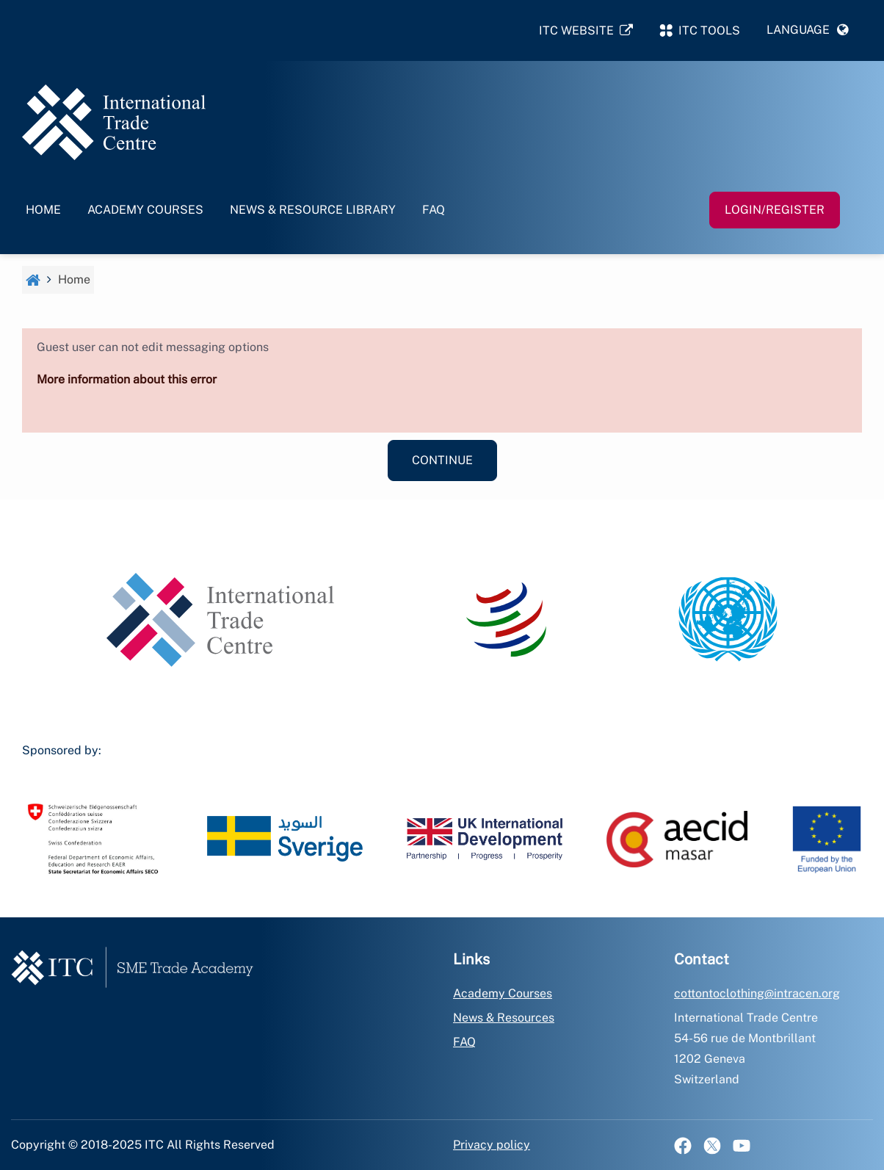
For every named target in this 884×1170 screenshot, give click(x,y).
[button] (807, 30)
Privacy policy (491, 1145)
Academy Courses (145, 210)
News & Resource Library (313, 210)
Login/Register (775, 210)
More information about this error (127, 379)
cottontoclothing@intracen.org (757, 993)
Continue (442, 460)
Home (43, 210)
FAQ (433, 210)
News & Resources (503, 1018)
